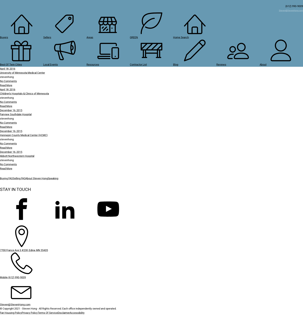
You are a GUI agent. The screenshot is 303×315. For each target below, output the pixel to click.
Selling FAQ (19, 178)
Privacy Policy (30, 312)
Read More (6, 85)
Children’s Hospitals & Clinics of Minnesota (24, 93)
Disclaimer (64, 312)
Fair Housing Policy (11, 312)
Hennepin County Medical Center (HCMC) (24, 135)
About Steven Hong (37, 178)
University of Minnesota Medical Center (22, 72)
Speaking (53, 178)
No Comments (8, 81)
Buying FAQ (6, 178)
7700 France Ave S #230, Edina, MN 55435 (24, 250)
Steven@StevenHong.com (291, 10)
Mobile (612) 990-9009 (13, 277)
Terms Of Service (48, 312)
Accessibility (77, 312)
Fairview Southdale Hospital (16, 114)
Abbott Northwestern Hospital (17, 156)
